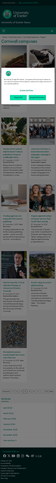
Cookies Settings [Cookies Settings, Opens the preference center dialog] (26, 90)
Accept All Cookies (37, 97)
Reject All (18, 97)
